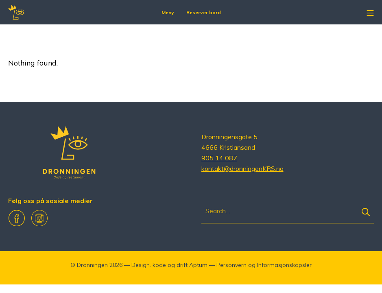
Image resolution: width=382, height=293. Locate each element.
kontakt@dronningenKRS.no (242, 168)
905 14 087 (219, 158)
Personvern (231, 265)
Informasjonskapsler (284, 265)
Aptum (198, 265)
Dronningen (92, 265)
